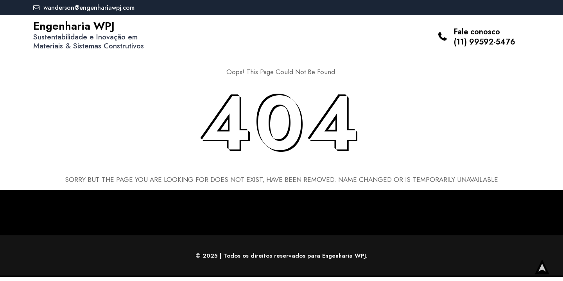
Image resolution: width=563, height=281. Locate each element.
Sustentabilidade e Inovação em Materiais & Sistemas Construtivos (88, 41)
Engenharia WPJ (74, 26)
